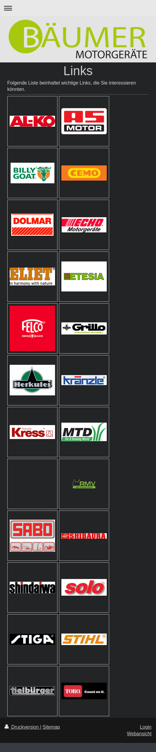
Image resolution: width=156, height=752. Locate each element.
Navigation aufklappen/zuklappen (78, 8)
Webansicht (139, 733)
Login (145, 727)
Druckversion (22, 727)
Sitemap (51, 727)
